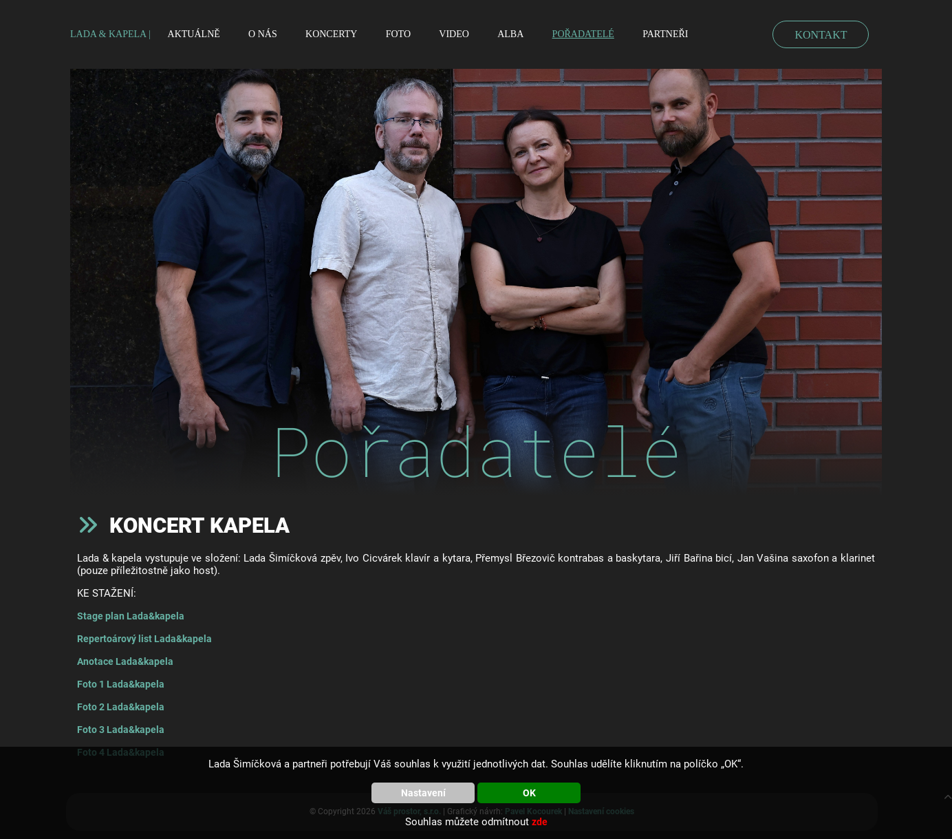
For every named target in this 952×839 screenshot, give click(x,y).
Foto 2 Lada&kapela (120, 706)
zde (540, 821)
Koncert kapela (199, 525)
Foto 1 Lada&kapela (120, 684)
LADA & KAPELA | (110, 34)
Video (454, 34)
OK (529, 792)
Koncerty (331, 34)
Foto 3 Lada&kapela (120, 729)
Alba (510, 34)
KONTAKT (820, 35)
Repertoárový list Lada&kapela (144, 638)
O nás (262, 34)
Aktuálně (194, 34)
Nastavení (423, 792)
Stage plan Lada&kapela (130, 616)
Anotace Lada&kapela (125, 661)
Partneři (665, 34)
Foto (398, 34)
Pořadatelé (583, 34)
